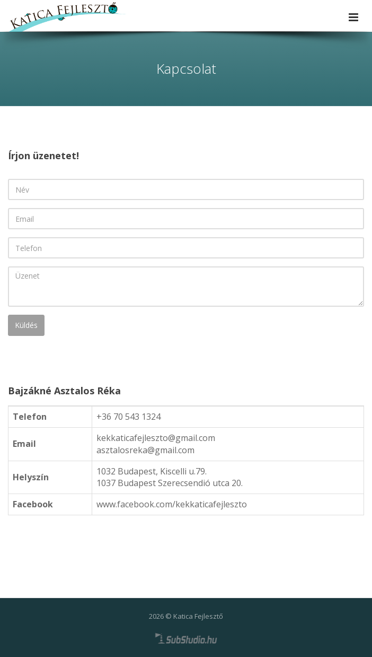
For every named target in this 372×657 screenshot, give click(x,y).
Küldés (26, 325)
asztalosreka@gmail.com (145, 450)
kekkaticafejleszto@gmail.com (155, 438)
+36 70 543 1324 (128, 416)
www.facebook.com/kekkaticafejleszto (171, 504)
